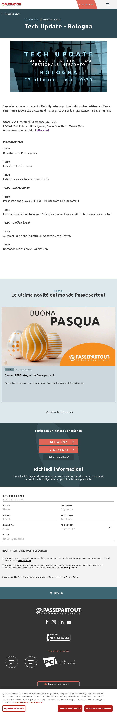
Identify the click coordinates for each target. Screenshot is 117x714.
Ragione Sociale (13, 496)
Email (6, 515)
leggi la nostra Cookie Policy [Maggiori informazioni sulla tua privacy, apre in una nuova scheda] (28, 707)
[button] (58, 593)
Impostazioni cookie (58, 684)
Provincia (67, 525)
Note (6, 534)
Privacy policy (39, 692)
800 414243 (61, 449)
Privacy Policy (24, 560)
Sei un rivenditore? (58, 457)
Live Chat (62, 441)
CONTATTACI (86, 4)
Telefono (67, 515)
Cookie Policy (60, 692)
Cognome (67, 505)
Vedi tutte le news (59, 412)
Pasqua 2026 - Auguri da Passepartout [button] (30, 375)
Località (8, 525)
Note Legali (79, 692)
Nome (6, 505)
